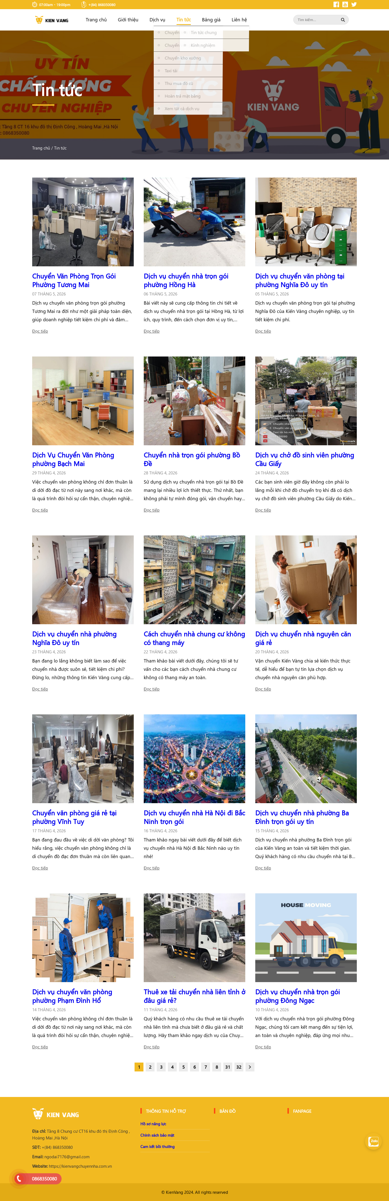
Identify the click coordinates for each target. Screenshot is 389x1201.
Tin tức (183, 19)
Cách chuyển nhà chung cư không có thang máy (194, 638)
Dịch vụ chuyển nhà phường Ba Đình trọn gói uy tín (302, 817)
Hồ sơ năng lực (153, 1123)
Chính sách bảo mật (157, 1135)
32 (238, 1067)
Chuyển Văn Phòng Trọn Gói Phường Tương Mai (74, 280)
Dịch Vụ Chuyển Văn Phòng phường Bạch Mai (73, 459)
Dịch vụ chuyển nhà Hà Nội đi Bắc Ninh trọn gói (194, 817)
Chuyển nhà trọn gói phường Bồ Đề (192, 459)
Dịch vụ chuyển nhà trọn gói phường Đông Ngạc (297, 996)
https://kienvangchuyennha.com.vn (72, 1166)
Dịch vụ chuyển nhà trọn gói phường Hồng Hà (186, 280)
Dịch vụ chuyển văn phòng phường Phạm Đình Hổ (72, 996)
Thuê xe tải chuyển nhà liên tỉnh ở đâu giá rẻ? (194, 996)
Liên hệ (239, 19)
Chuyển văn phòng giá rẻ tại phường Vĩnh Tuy (74, 817)
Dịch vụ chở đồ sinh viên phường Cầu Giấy (304, 459)
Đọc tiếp (40, 331)
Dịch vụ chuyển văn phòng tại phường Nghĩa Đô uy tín (299, 280)
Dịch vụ (157, 19)
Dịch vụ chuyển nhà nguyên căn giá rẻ (303, 638)
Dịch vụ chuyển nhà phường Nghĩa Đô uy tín (74, 638)
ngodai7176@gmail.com (61, 1156)
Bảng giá (211, 19)
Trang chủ (96, 19)
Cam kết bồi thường (157, 1146)
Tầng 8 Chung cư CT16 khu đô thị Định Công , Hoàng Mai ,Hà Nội (81, 1134)
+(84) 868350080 (52, 1147)
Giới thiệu (128, 19)
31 (227, 1067)
